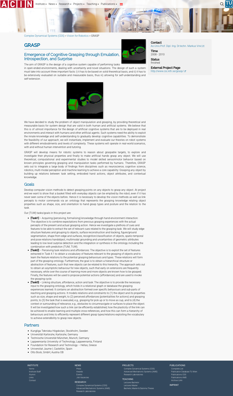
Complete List (177, 369)
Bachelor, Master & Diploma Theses (139, 388)
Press (78, 369)
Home (31, 369)
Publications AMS (178, 377)
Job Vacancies (82, 377)
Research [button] (65, 4)
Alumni (32, 374)
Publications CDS (178, 374)
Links (31, 377)
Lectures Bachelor (131, 382)
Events (79, 374)
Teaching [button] (92, 4)
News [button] (53, 4)
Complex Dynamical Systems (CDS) (91, 385)
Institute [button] (41, 4)
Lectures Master (130, 385)
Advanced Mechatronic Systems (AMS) (93, 388)
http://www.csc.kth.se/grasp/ (167, 71)
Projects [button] (78, 4)
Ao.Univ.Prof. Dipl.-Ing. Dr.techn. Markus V (178, 46)
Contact (32, 380)
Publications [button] (109, 4)
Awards (79, 372)
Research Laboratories (86, 391)
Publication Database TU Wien (184, 372)
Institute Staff (35, 372)
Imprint (174, 385)
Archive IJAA (176, 380)
